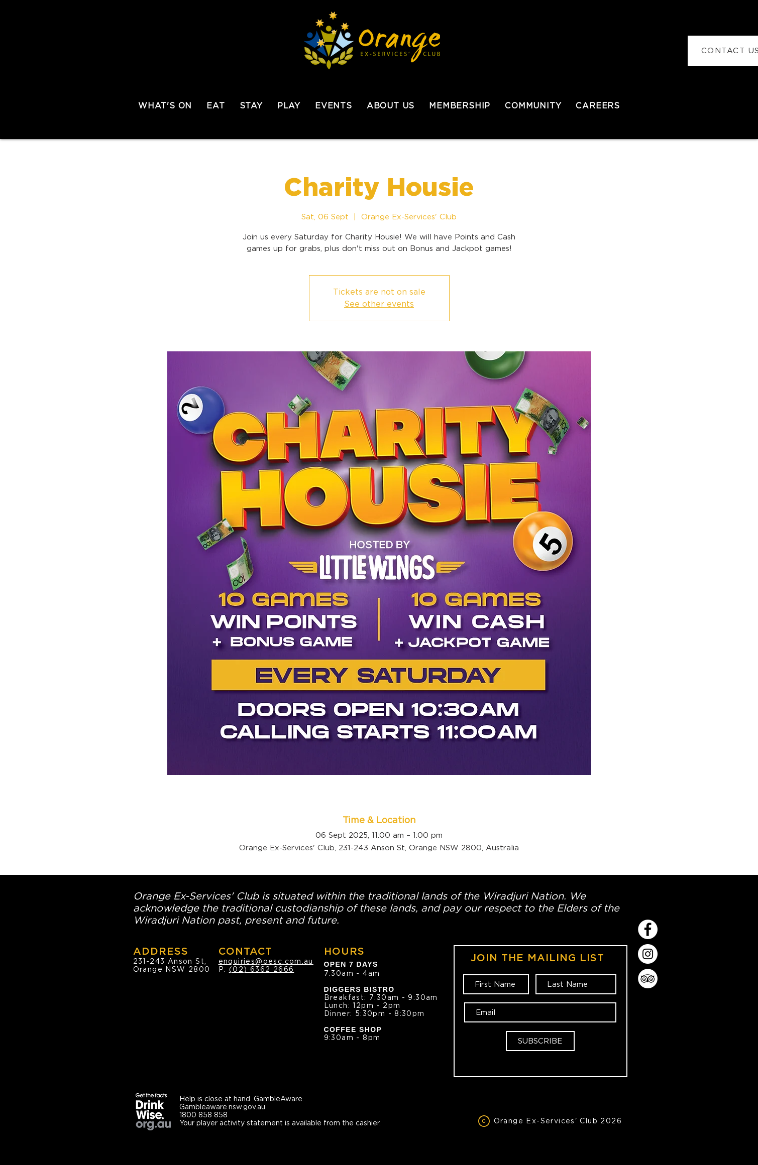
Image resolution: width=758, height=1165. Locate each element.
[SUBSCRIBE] (540, 1041)
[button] (215, 105)
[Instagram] (648, 954)
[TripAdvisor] (648, 978)
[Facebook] (648, 929)
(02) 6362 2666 (261, 969)
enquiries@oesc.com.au (266, 961)
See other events (379, 304)
